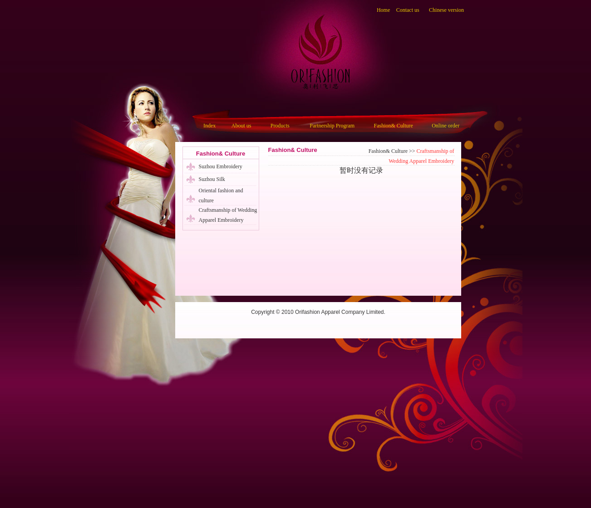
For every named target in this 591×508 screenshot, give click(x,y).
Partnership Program (332, 125)
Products (280, 125)
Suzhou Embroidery (220, 166)
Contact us (407, 10)
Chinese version (446, 10)
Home (383, 10)
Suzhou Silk (212, 179)
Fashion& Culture (393, 125)
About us (241, 125)
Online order (445, 125)
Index (209, 125)
